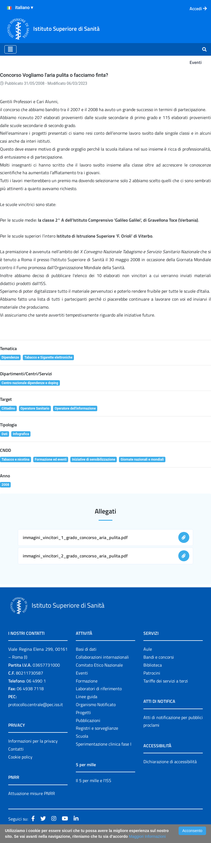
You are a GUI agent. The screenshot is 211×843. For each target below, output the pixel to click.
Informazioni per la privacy (33, 741)
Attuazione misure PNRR (31, 793)
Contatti (16, 749)
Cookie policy (20, 757)
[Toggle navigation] (10, 49)
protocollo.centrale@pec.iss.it (35, 704)
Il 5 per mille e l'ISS (93, 780)
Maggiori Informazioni (147, 836)
